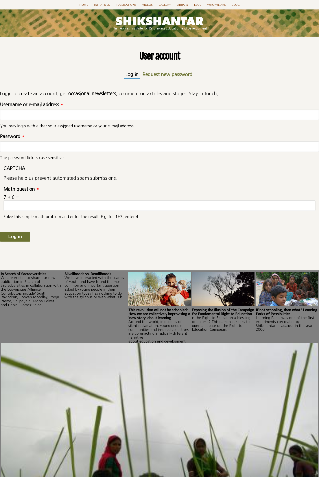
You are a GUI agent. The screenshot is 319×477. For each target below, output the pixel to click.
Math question (21, 188)
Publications (126, 5)
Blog (236, 5)
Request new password (166, 74)
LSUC (197, 5)
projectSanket (179, 461)
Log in (135, 74)
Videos (147, 5)
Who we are (216, 5)
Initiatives (102, 5)
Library (182, 5)
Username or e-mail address (31, 104)
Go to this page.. (159, 424)
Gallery (165, 5)
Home (83, 5)
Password (12, 136)
